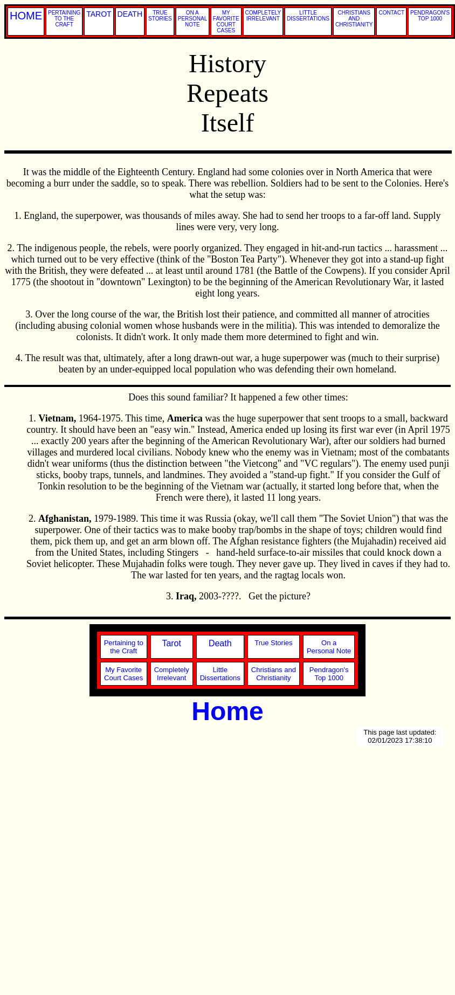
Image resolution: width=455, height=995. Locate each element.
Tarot (171, 643)
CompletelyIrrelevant (171, 674)
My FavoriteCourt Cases (123, 674)
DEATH (130, 14)
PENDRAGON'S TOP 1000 (430, 16)
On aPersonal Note (329, 647)
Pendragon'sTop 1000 (329, 674)
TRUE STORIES (160, 16)
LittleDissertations (220, 674)
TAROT (98, 14)
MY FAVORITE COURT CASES (226, 21)
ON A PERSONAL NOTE (192, 18)
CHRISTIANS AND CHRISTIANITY (354, 18)
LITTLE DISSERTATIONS (308, 16)
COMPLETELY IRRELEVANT (263, 16)
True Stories (273, 643)
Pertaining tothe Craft (123, 647)
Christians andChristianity (273, 674)
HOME (26, 16)
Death (220, 643)
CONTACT (391, 13)
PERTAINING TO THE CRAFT (64, 18)
